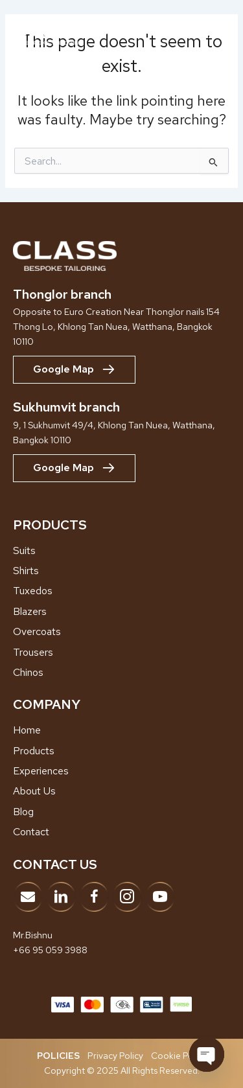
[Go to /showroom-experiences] (121, 771)
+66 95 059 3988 (50, 950)
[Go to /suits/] (121, 550)
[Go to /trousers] (121, 652)
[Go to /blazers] (121, 611)
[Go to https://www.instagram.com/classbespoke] (127, 897)
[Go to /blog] (121, 812)
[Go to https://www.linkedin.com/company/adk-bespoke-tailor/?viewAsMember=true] (61, 897)
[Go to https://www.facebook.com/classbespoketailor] (94, 897)
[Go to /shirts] (121, 570)
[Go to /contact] (121, 832)
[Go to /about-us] (121, 791)
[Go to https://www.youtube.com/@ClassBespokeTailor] (160, 897)
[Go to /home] (121, 730)
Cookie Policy (179, 1055)
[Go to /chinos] (121, 672)
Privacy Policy (115, 1055)
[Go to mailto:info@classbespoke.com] (28, 897)
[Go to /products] (121, 751)
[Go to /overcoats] (121, 631)
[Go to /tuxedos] (121, 591)
